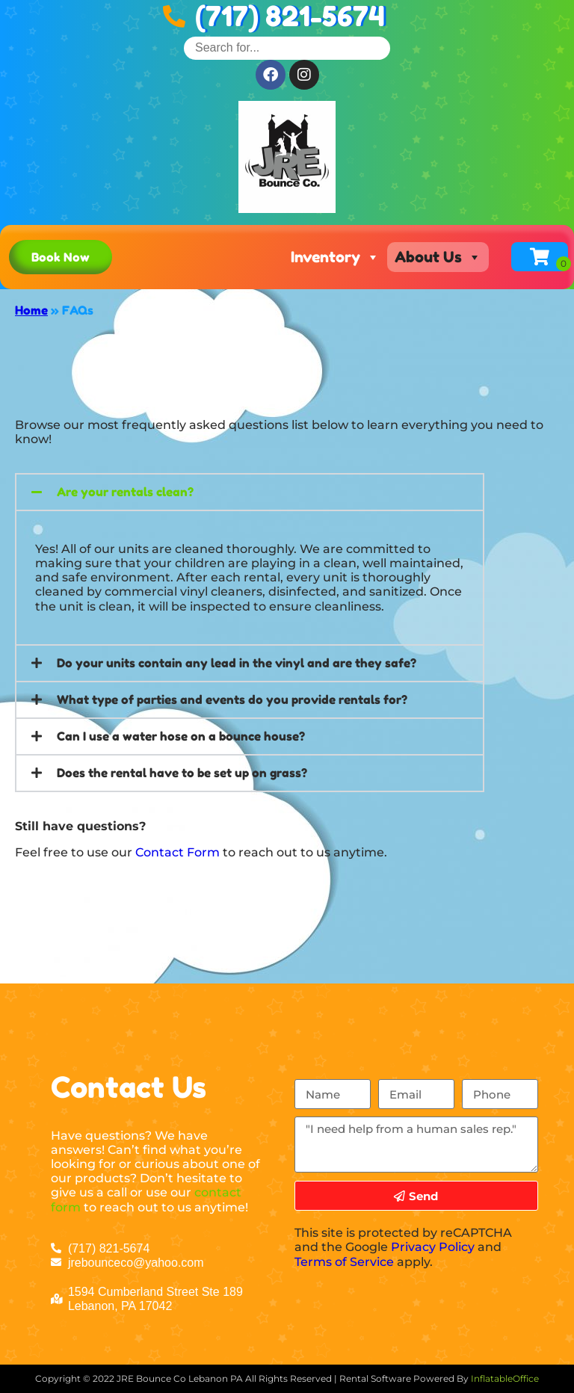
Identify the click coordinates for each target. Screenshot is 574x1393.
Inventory (335, 257)
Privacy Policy (433, 1247)
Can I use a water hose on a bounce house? (181, 736)
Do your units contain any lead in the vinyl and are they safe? (236, 662)
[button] (249, 492)
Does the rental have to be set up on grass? (182, 772)
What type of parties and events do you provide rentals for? (232, 699)
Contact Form (177, 852)
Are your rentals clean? (125, 491)
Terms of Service (344, 1262)
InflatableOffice (505, 1378)
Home (31, 310)
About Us (438, 257)
